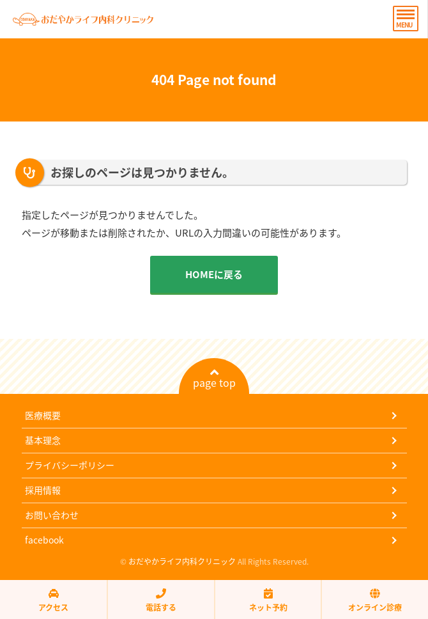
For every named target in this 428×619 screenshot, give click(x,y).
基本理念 (43, 440)
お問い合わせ (52, 514)
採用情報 (43, 489)
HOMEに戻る (214, 274)
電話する (161, 600)
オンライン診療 (375, 600)
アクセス (53, 600)
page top (214, 378)
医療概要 (43, 415)
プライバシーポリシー (69, 464)
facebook (44, 539)
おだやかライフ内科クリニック (182, 561)
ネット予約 (268, 600)
